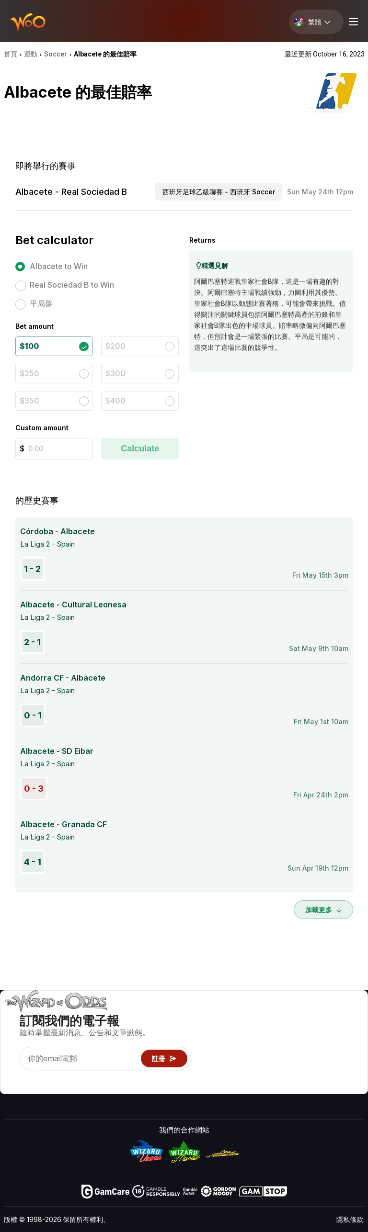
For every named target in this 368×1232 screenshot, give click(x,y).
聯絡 (300, 1030)
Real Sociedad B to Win (72, 285)
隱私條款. (350, 1219)
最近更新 (307, 1058)
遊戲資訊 (231, 1044)
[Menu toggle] (352, 22)
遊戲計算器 (235, 1030)
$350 (29, 400)
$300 (115, 373)
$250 (29, 373)
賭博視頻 (350, 1016)
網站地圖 (350, 1044)
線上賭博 (231, 1072)
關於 (300, 1016)
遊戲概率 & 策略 (243, 1016)
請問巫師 (231, 1086)
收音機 (303, 1072)
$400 (115, 400)
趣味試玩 (231, 1058)
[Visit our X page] (33, 1078)
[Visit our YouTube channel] (12, 1078)
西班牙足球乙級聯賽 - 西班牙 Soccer (218, 192)
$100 (29, 346)
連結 (300, 1044)
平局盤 (41, 303)
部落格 (346, 1030)
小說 (343, 1058)
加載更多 (323, 910)
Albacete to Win (59, 266)
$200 (115, 346)
